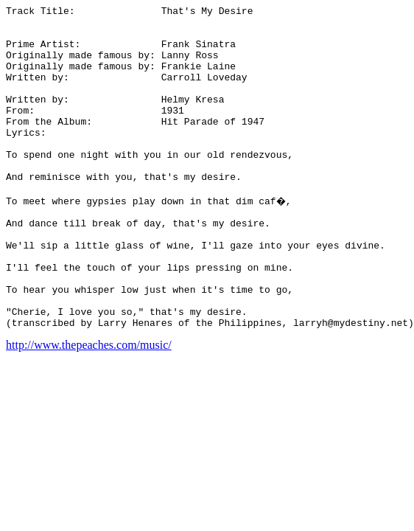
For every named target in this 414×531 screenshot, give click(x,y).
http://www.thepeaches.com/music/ (89, 406)
